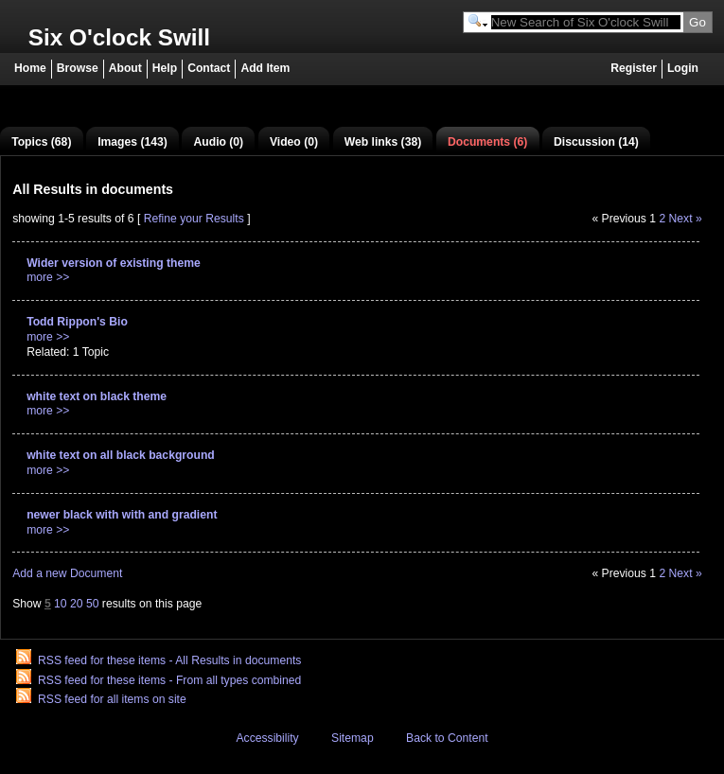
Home (30, 68)
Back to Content (447, 738)
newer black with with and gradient (121, 514)
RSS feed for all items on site (112, 699)
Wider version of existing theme (113, 263)
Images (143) (132, 142)
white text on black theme (96, 396)
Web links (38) (383, 142)
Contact (208, 68)
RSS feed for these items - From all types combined (169, 680)
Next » (685, 218)
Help (164, 68)
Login (682, 68)
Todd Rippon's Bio (77, 321)
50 (92, 603)
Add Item (265, 68)
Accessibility (267, 738)
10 (60, 603)
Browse (77, 68)
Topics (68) (41, 142)
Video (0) (294, 142)
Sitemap (352, 738)
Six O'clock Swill (119, 37)
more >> (47, 277)
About (125, 68)
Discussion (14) (596, 142)
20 (76, 603)
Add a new (67, 573)
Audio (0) (219, 142)
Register (633, 68)
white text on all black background (120, 455)
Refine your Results (194, 218)
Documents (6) (487, 142)
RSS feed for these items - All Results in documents (169, 660)
